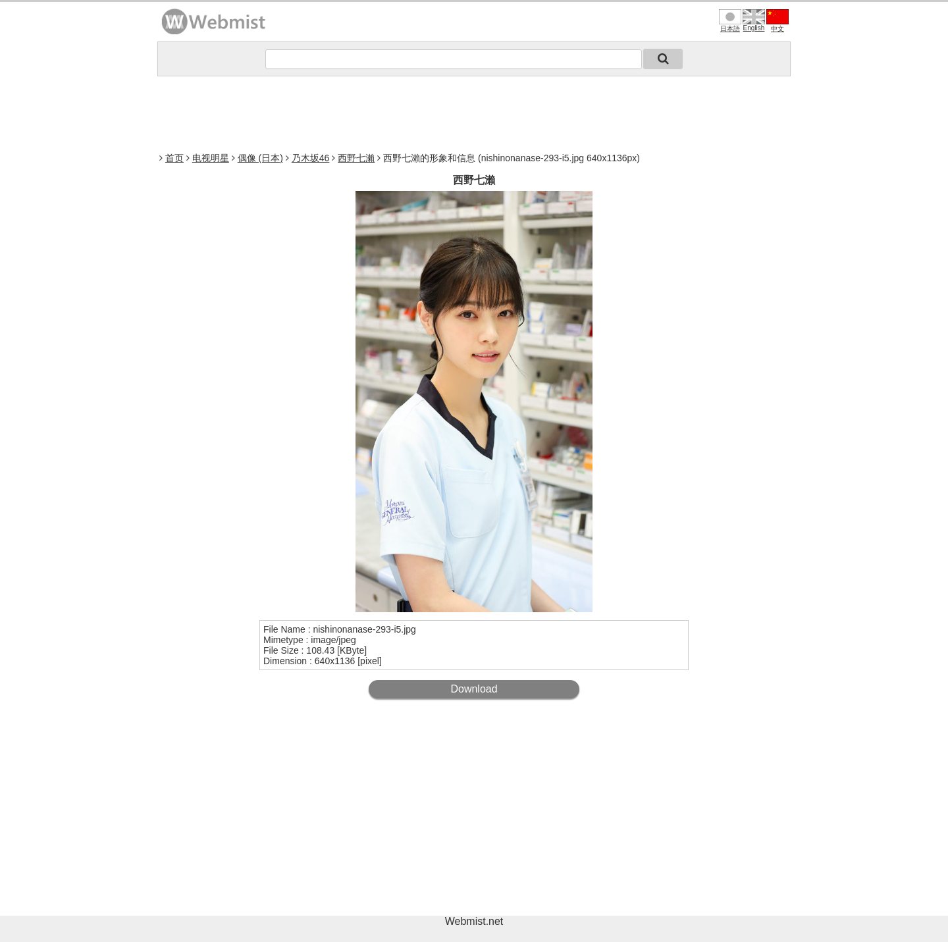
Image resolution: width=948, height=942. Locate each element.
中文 (777, 20)
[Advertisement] (474, 112)
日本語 (730, 20)
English (754, 20)
